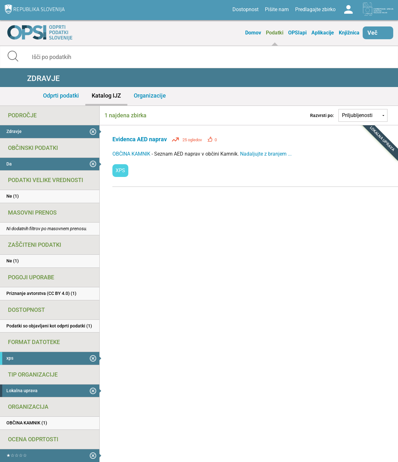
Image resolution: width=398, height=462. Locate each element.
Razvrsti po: (322, 115)
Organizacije (150, 95)
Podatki (274, 33)
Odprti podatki (61, 95)
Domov (253, 33)
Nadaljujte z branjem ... (266, 154)
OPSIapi (297, 33)
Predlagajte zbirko (315, 9)
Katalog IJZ (106, 95)
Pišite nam (277, 9)
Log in (348, 9)
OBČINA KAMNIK (132, 154)
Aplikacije (322, 33)
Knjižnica (349, 33)
